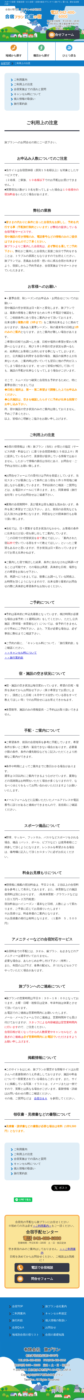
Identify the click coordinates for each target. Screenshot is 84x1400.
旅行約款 (17, 1320)
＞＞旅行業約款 (13, 657)
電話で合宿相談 (35, 1267)
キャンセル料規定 (56, 1313)
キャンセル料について (27, 94)
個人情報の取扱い (24, 98)
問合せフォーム (61, 34)
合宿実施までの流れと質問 (30, 89)
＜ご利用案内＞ (42, 1225)
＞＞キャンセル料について (20, 652)
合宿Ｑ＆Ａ (40, 1098)
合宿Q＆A (18, 1327)
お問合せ (50, 1327)
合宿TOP (5, 63)
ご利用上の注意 (23, 84)
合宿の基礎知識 (54, 1334)
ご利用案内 (20, 79)
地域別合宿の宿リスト (25, 1334)
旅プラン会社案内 (56, 1306)
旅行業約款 (20, 103)
